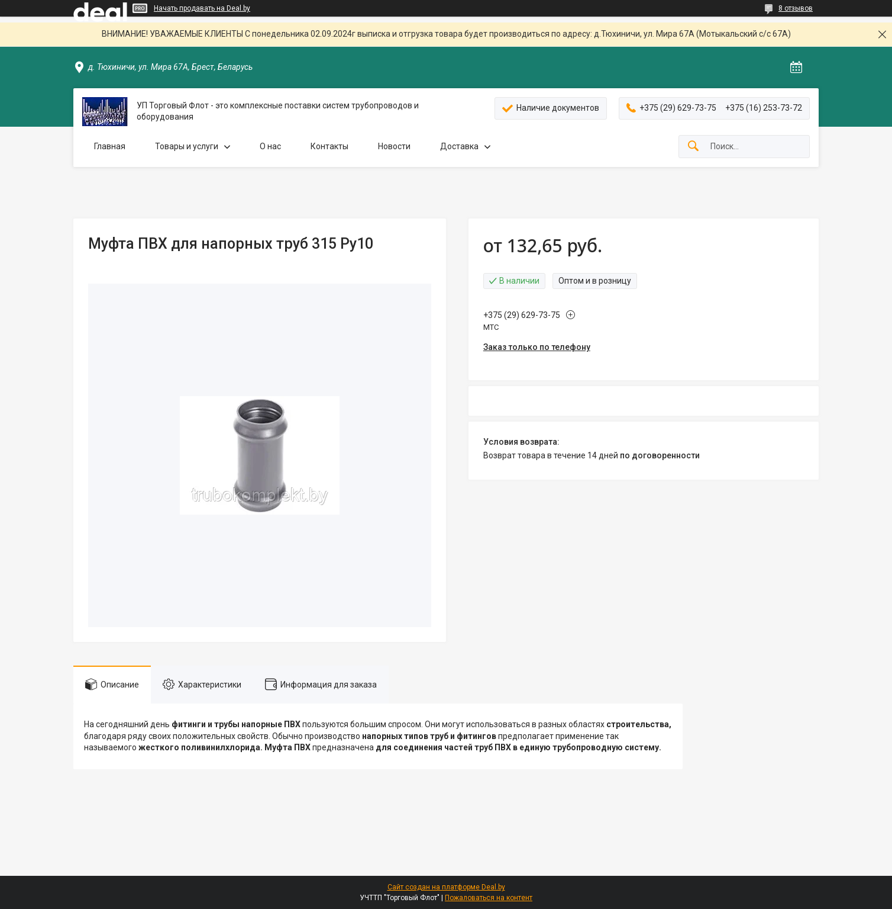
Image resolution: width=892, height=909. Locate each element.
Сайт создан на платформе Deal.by (446, 887)
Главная (109, 146)
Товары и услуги (186, 146)
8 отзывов (795, 8)
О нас (270, 146)
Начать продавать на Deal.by (202, 8)
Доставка (459, 146)
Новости (394, 146)
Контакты (329, 146)
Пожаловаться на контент (488, 898)
